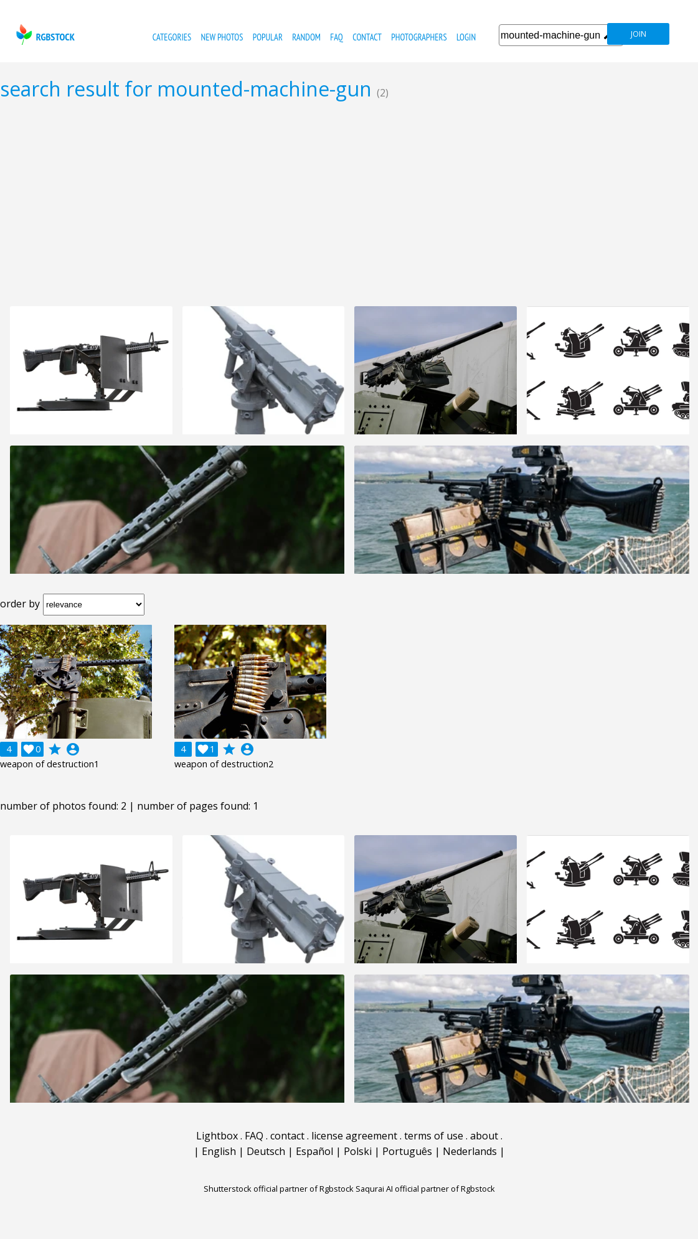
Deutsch (266, 1151)
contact (367, 37)
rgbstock (44, 34)
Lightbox (217, 1136)
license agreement (354, 1136)
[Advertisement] (349, 203)
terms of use (433, 1136)
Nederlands (470, 1151)
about (484, 1136)
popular (268, 37)
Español (314, 1151)
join (638, 34)
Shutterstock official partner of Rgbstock (279, 1188)
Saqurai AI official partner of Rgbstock (425, 1188)
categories (172, 37)
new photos (222, 37)
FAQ (336, 37)
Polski (358, 1151)
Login (466, 37)
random (306, 37)
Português (407, 1151)
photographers (418, 37)
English (219, 1151)
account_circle (72, 749)
